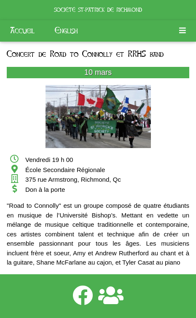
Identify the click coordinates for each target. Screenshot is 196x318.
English (66, 30)
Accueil (22, 30)
